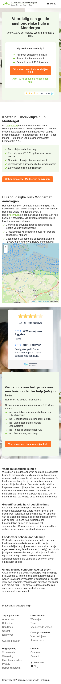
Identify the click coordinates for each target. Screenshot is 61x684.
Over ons (35, 652)
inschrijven (14, 215)
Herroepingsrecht (11, 667)
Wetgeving (7, 656)
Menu (51, 3)
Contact (34, 656)
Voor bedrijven (38, 636)
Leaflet (32, 302)
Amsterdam (8, 619)
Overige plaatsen (11, 641)
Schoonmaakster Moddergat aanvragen (27, 179)
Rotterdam (7, 623)
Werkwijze (35, 619)
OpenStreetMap (43, 302)
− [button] (6, 251)
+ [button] (6, 247)
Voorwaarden (9, 652)
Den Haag (7, 627)
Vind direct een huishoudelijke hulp (30, 70)
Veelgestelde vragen (41, 627)
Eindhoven (7, 634)
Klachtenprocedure (12, 660)
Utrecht (6, 631)
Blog (35, 666)
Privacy (6, 664)
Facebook (38, 662)
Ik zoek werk (37, 640)
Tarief (33, 623)
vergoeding (12, 125)
